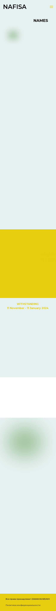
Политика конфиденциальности (23, 605)
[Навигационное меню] (51, 7)
